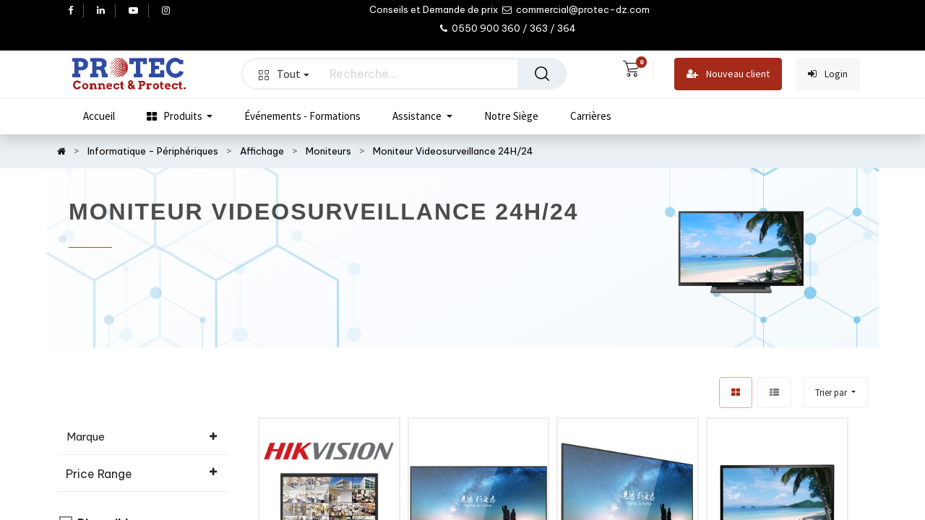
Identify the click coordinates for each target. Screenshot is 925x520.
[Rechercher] (542, 73)
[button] (835, 392)
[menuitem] (99, 116)
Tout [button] (284, 73)
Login (828, 74)
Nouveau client (728, 74)
